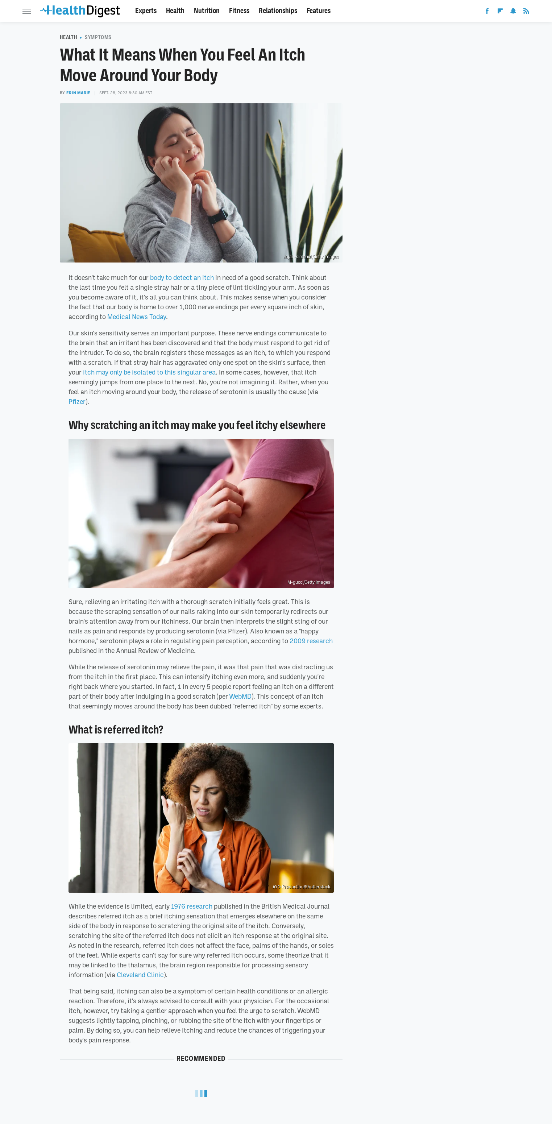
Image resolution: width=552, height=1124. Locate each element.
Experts (146, 11)
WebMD (240, 696)
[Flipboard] (500, 12)
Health (175, 11)
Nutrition (207, 11)
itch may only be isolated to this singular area (149, 372)
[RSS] (526, 12)
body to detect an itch (182, 277)
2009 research (311, 641)
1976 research (191, 906)
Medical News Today (136, 317)
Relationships (278, 11)
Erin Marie (78, 92)
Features (319, 11)
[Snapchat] (513, 12)
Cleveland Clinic (140, 975)
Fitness (239, 11)
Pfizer (77, 401)
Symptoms (98, 37)
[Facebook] (487, 12)
